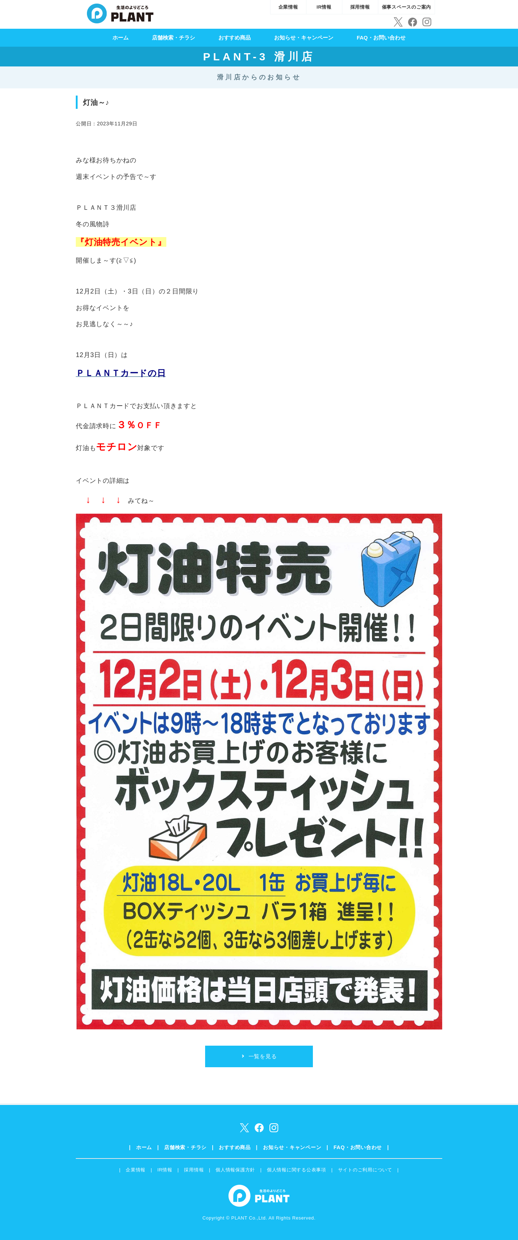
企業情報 (288, 7)
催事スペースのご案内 (406, 7)
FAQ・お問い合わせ (381, 37)
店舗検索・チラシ (173, 37)
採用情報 (360, 7)
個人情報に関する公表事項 (296, 1169)
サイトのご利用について (365, 1169)
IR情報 (324, 7)
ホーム (120, 37)
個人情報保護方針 (235, 1169)
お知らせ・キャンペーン (303, 37)
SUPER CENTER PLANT (120, 13)
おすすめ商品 (234, 37)
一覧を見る (263, 1056)
